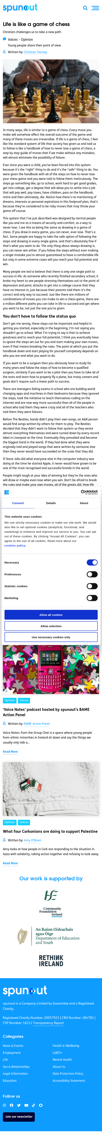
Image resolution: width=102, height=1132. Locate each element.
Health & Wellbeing (66, 1046)
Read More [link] (10, 751)
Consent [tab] (18, 502)
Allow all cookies (51, 614)
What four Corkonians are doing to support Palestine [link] (50, 832)
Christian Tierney (35, 52)
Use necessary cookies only (51, 637)
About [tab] (84, 502)
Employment (12, 1053)
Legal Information (15, 1073)
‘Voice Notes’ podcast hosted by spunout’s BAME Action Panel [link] (46, 712)
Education (10, 1081)
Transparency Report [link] (48, 1023)
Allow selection (51, 626)
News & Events (13, 1046)
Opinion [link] (9, 700)
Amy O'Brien (32, 840)
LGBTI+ (57, 1053)
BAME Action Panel (37, 724)
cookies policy (15, 545)
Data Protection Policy (68, 1073)
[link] (25, 991)
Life (5, 1059)
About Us (59, 1067)
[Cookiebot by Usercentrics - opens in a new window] (81, 492)
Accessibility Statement (69, 1081)
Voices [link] (24, 700)
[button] (95, 8)
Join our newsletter (18, 1116)
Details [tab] (51, 502)
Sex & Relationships (16, 1067)
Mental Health (62, 1059)
